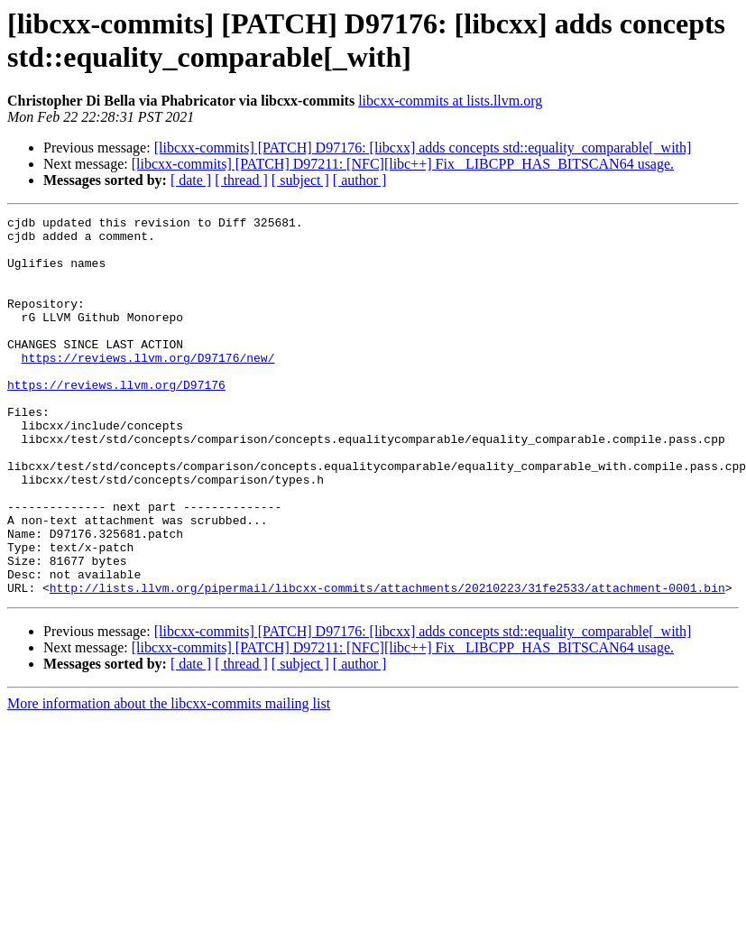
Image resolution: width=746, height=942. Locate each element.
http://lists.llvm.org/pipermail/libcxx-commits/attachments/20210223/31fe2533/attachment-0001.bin (387, 663)
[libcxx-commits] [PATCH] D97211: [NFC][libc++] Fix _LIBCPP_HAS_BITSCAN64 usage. (403, 163)
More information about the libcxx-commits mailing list (168, 779)
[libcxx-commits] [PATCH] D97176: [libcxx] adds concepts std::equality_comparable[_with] (423, 147)
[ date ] (190, 180)
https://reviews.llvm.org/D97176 (116, 419)
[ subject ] (300, 180)
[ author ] (360, 180)
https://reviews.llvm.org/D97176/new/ (148, 387)
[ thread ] (241, 180)
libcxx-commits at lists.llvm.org (450, 100)
